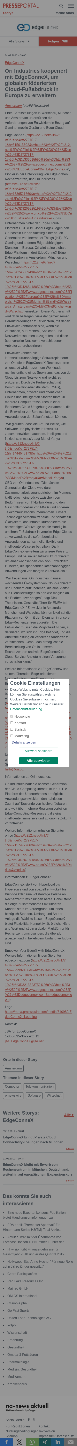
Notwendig (22, 716)
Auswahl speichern (38, 751)
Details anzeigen (24, 742)
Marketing (22, 736)
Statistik (20, 729)
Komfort (20, 723)
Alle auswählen (39, 760)
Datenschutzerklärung (26, 709)
